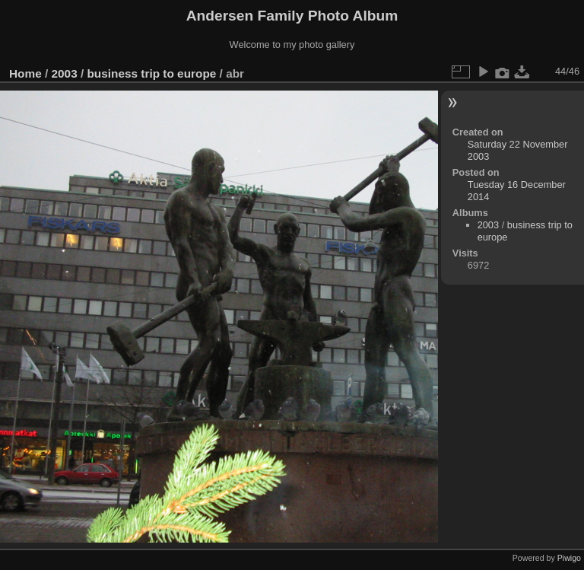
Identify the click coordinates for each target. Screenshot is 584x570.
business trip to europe (151, 73)
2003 (65, 73)
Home (25, 73)
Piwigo (569, 557)
